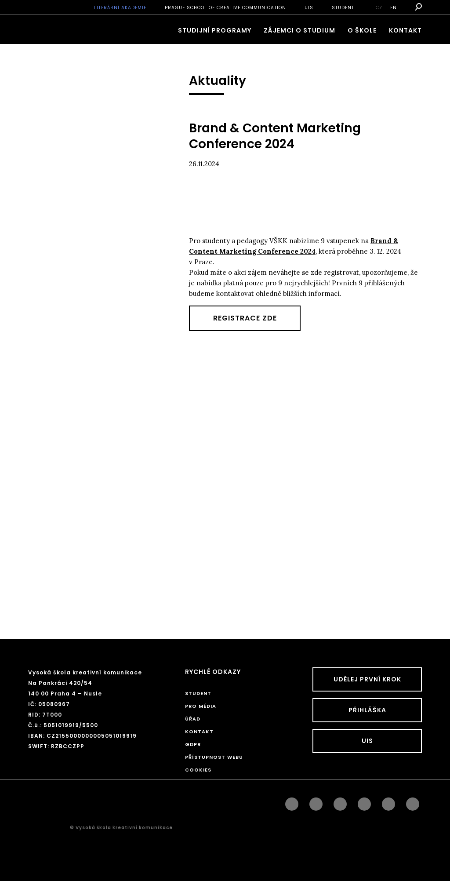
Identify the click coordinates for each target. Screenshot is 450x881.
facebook (291, 801)
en (393, 7)
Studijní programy (214, 30)
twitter (412, 801)
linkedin (340, 801)
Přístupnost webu (214, 757)
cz (379, 7)
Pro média (200, 706)
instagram (316, 801)
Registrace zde (245, 318)
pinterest (388, 801)
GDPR (193, 744)
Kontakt (405, 30)
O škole (362, 30)
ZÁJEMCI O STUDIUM (299, 30)
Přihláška (367, 710)
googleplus (364, 801)
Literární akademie (120, 7)
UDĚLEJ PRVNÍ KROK (367, 679)
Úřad (192, 718)
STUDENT (343, 7)
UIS (309, 7)
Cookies (198, 769)
